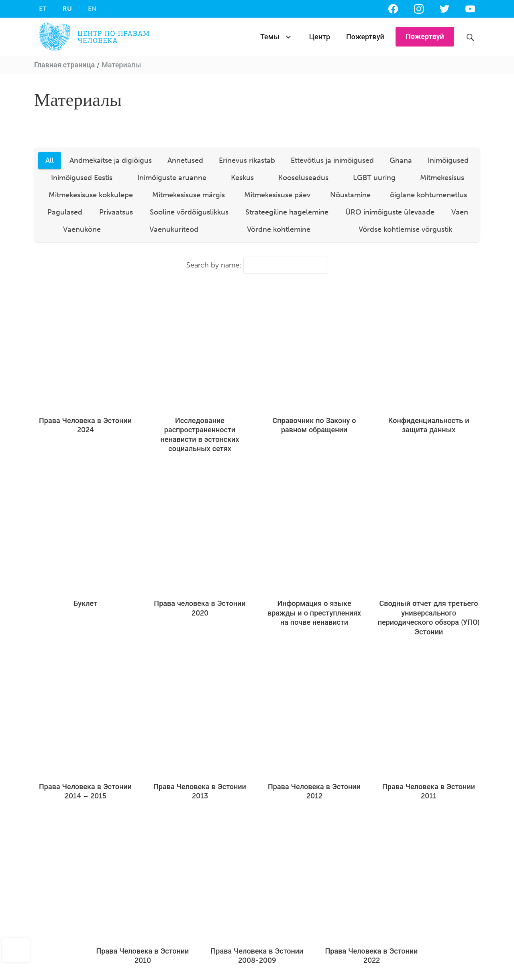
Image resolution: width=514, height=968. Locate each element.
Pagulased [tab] (64, 212)
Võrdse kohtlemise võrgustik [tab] (405, 229)
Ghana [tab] (401, 160)
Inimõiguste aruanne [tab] (171, 177)
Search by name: (257, 265)
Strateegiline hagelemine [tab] (286, 212)
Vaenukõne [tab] (82, 229)
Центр (319, 36)
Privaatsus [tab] (116, 212)
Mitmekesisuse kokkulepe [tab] (91, 194)
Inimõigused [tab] (448, 160)
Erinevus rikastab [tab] (247, 160)
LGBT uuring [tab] (374, 177)
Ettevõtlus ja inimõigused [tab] (332, 160)
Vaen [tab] (459, 212)
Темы (269, 36)
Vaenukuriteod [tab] (173, 229)
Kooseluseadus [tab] (303, 177)
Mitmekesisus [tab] (442, 177)
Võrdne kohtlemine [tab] (278, 229)
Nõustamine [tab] (350, 194)
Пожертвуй (365, 36)
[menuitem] (42, 9)
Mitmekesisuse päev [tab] (277, 194)
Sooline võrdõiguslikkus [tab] (189, 212)
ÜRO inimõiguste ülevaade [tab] (389, 212)
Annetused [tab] (185, 160)
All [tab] (49, 160)
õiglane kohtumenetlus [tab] (428, 194)
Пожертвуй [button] (425, 36)
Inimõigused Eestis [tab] (81, 177)
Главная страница (64, 65)
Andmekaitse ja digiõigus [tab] (110, 160)
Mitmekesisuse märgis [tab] (188, 194)
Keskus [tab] (242, 177)
